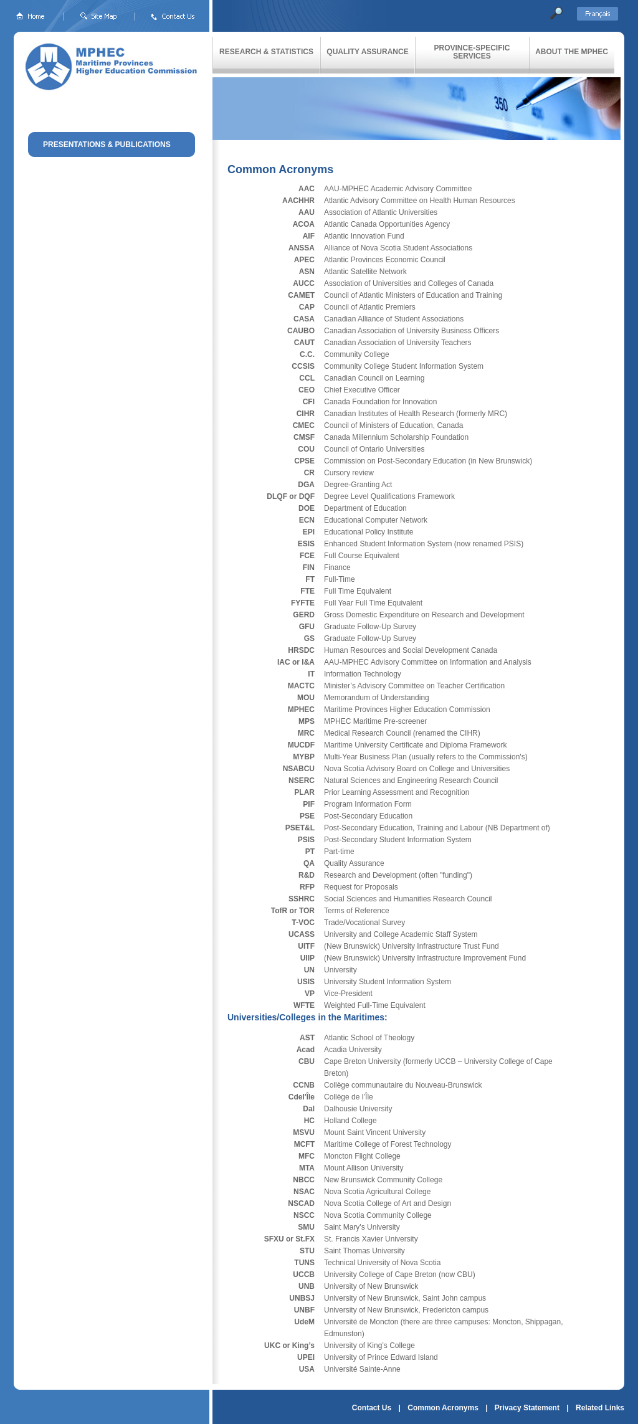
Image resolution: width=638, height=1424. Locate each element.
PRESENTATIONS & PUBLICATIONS (107, 144)
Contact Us (371, 1407)
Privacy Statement (527, 1407)
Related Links (600, 1407)
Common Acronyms (442, 1407)
